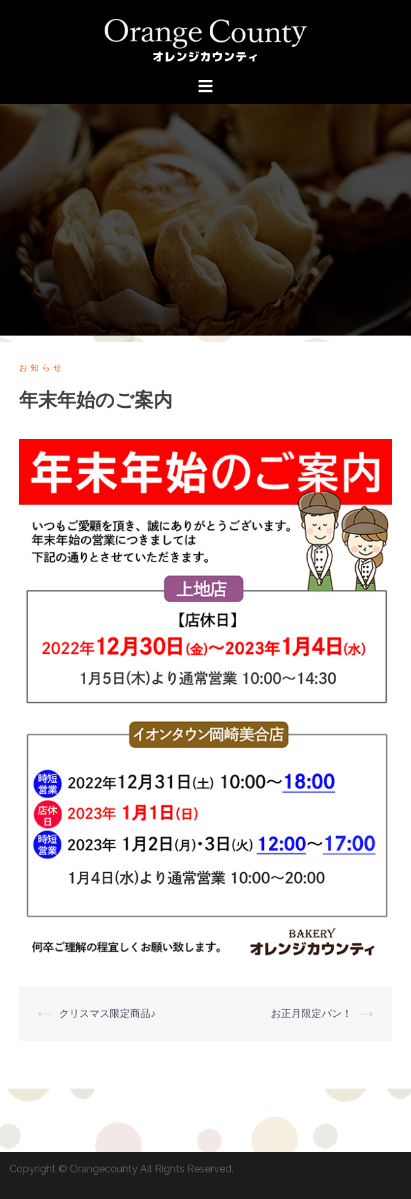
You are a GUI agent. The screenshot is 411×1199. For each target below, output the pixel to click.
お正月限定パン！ (311, 1013)
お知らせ (42, 367)
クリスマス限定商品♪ (107, 1013)
